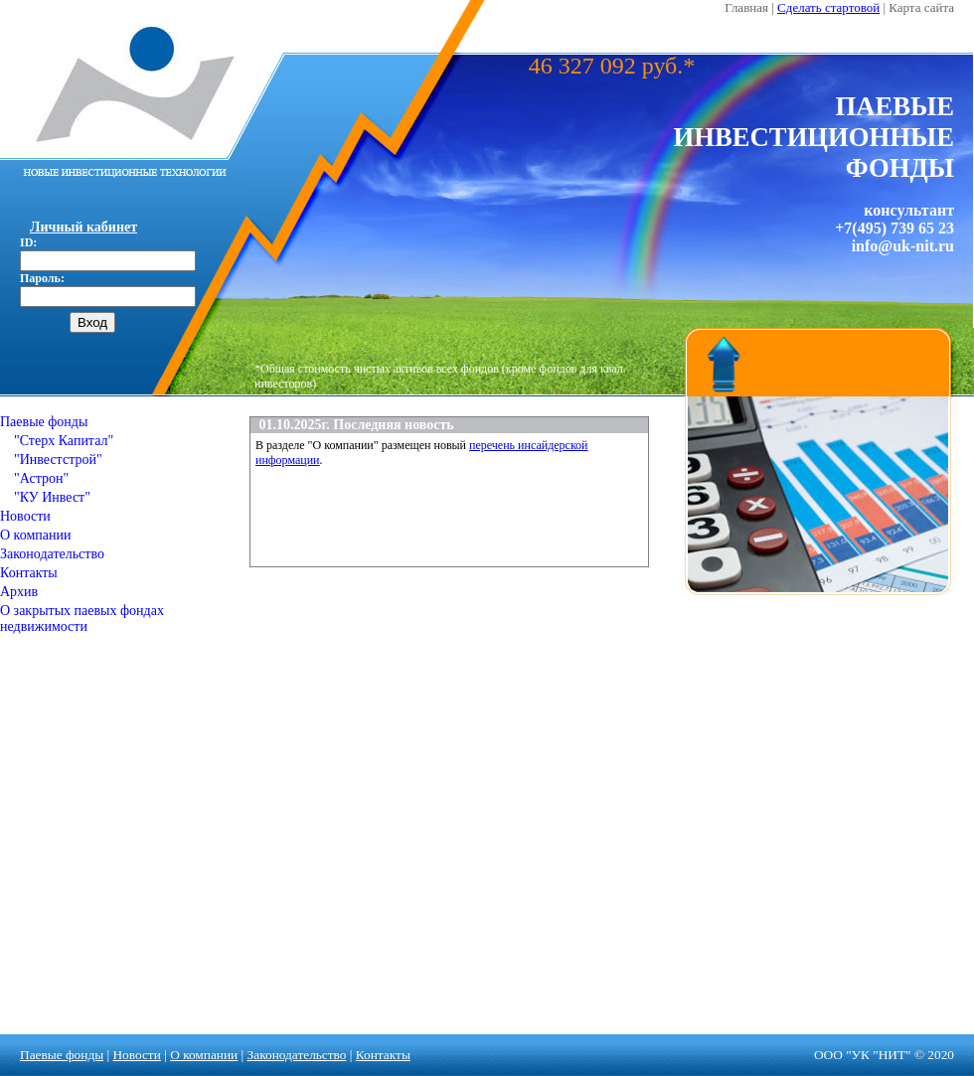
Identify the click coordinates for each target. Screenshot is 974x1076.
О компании (35, 535)
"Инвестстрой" (51, 459)
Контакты (29, 572)
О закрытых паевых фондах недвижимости (82, 618)
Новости (25, 516)
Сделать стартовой (828, 7)
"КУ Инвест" (45, 497)
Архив (19, 591)
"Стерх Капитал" (56, 440)
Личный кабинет (83, 227)
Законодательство (52, 553)
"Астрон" (34, 478)
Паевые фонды (43, 421)
